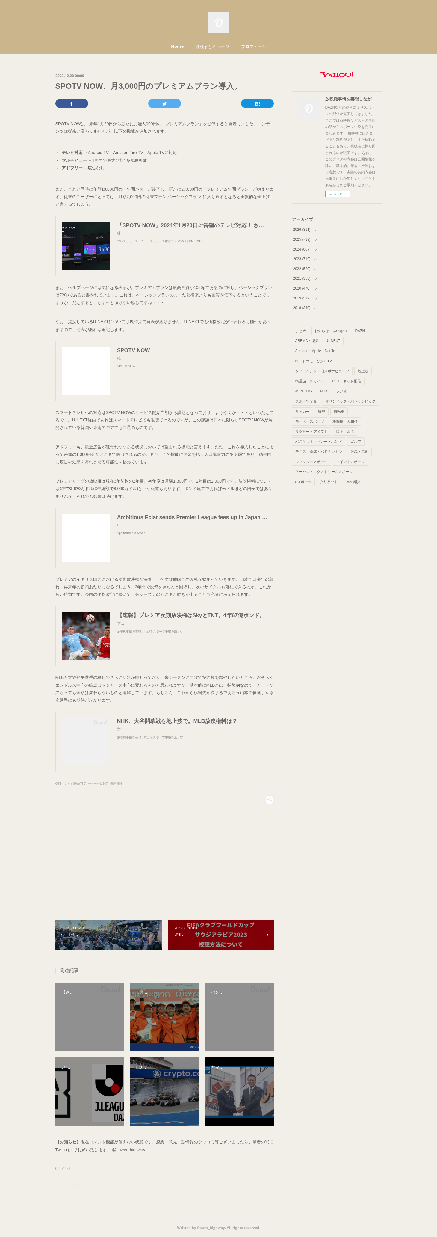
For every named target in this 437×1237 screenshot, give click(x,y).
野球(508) (116, 783)
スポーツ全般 (306, 401)
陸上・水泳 (345, 432)
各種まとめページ (212, 46)
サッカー (302, 411)
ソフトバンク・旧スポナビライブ (322, 371)
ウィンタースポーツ (311, 462)
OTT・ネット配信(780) (70, 783)
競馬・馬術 (359, 452)
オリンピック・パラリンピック (350, 401)
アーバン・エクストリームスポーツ (324, 472)
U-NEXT (334, 341)
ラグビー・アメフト (311, 432)
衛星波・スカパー (309, 381)
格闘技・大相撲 (345, 421)
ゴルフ (355, 441)
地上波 (363, 371)
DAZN (360, 331)
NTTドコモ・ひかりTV (313, 361)
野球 (321, 411)
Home (177, 46)
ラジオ (341, 391)
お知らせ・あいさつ (330, 331)
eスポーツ (303, 482)
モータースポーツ (309, 421)
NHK (324, 391)
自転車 (339, 411)
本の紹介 (353, 482)
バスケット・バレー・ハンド (318, 441)
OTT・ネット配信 (346, 381)
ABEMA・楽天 (307, 341)
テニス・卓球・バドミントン (318, 452)
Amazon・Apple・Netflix (315, 351)
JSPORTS (303, 391)
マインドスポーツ (350, 462)
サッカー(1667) (98, 783)
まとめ (300, 331)
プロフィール (253, 46)
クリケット (329, 482)
